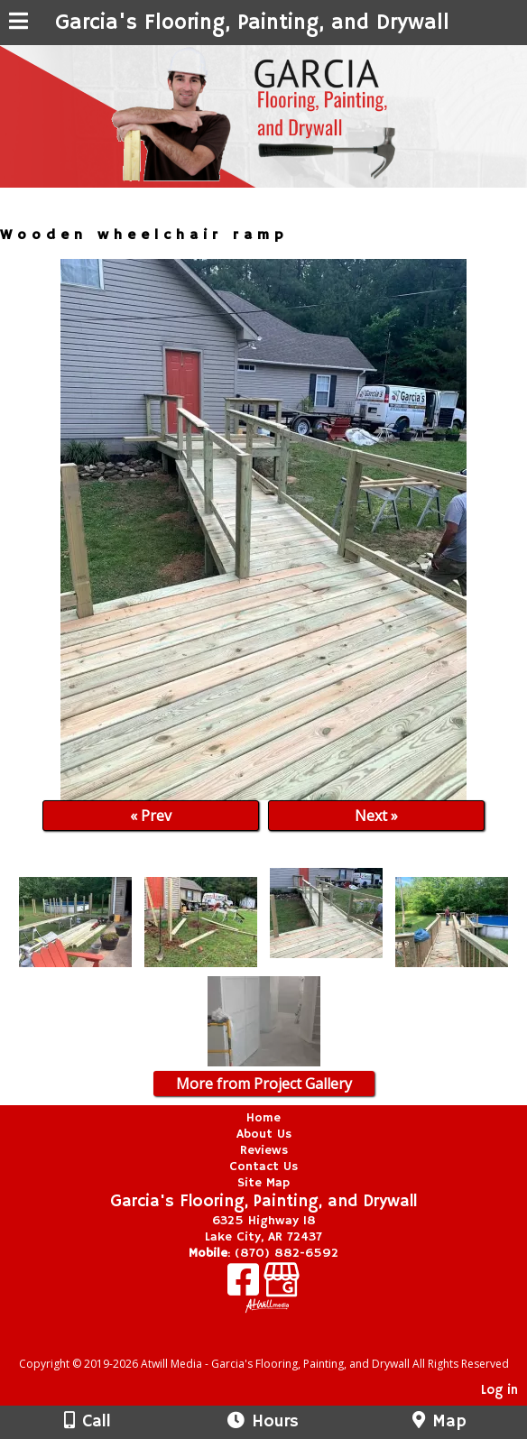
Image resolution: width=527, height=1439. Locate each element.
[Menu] (18, 23)
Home (263, 1118)
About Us (263, 1134)
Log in (499, 1390)
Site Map (263, 1183)
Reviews (264, 1150)
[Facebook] (245, 1286)
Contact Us (263, 1166)
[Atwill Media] (279, 1344)
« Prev (150, 816)
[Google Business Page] (282, 1286)
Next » (376, 816)
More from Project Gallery (264, 1083)
